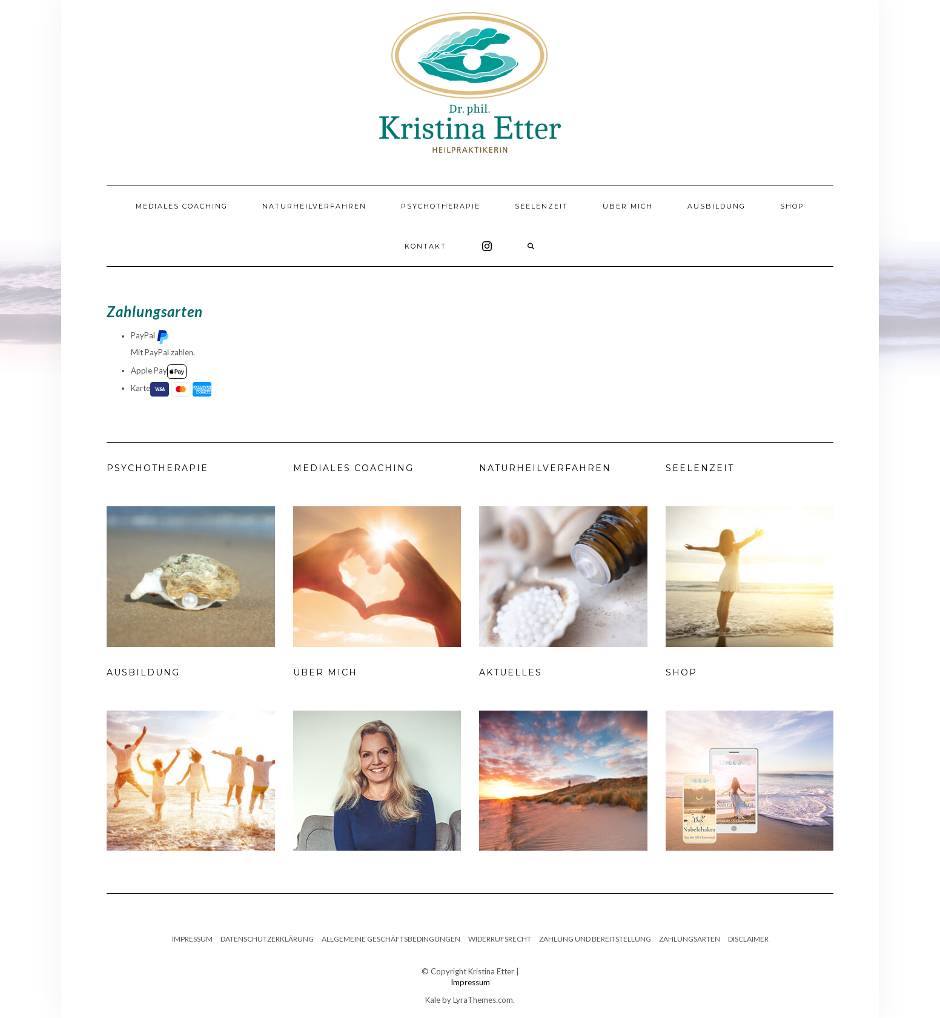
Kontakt (425, 246)
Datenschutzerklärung (267, 938)
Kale (432, 1000)
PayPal (150, 336)
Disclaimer (748, 938)
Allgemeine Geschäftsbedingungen (391, 938)
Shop (792, 206)
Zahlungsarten (689, 938)
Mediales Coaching (182, 206)
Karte (171, 389)
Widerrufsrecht (499, 938)
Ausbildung (716, 206)
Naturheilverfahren (314, 206)
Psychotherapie (440, 206)
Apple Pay (159, 371)
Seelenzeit (541, 206)
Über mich (628, 206)
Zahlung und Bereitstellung (595, 938)
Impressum (192, 938)
